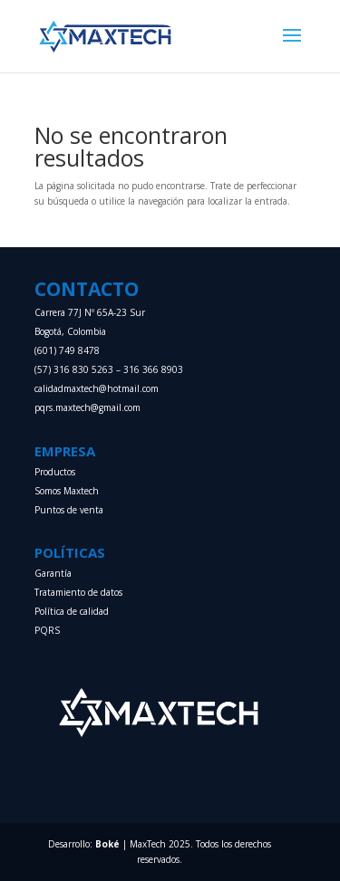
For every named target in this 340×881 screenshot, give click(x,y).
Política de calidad (71, 611)
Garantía (53, 573)
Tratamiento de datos (78, 592)
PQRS (47, 630)
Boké (107, 844)
